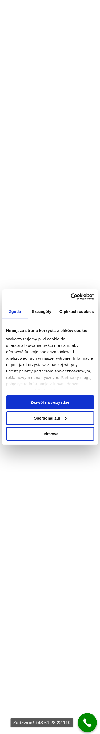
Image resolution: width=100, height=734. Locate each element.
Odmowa (50, 433)
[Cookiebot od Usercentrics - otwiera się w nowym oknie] (71, 296)
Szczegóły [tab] (41, 311)
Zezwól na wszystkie (50, 402)
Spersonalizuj (50, 418)
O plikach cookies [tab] (76, 311)
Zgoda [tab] (15, 311)
